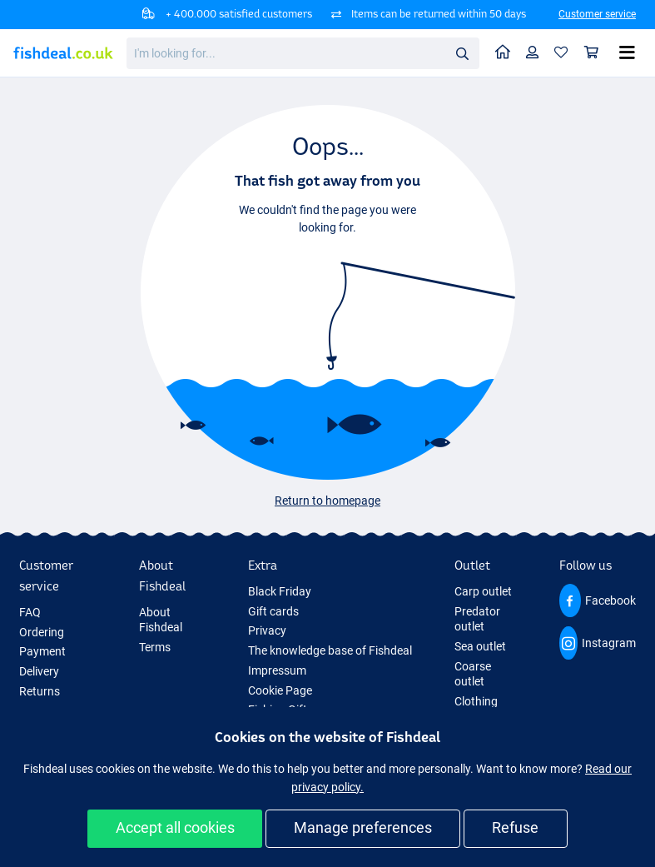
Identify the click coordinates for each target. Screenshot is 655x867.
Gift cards (273, 611)
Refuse (515, 827)
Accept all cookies (175, 827)
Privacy (267, 630)
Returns (39, 691)
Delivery (39, 671)
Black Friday (279, 591)
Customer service (597, 14)
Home (507, 51)
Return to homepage (327, 500)
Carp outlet (483, 591)
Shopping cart (595, 52)
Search (467, 54)
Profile (536, 52)
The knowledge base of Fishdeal (330, 650)
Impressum (277, 670)
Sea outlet (480, 646)
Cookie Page (280, 690)
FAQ (30, 612)
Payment (42, 651)
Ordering (41, 632)
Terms (155, 647)
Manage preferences (363, 827)
